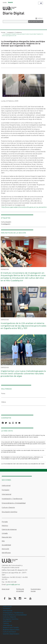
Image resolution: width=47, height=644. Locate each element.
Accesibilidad (6, 545)
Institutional (7, 621)
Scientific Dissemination (11, 634)
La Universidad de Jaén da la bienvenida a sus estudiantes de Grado (22, 464)
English (5, 2)
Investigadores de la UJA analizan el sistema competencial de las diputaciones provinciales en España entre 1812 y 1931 (23, 325)
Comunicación (6, 222)
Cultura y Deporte (8, 507)
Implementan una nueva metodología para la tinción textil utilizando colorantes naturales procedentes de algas (23, 373)
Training (6, 623)
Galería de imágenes (9, 529)
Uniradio (5, 533)
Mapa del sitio (7, 537)
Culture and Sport (9, 632)
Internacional (6, 494)
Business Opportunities (11, 629)
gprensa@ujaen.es (13, 584)
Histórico (5, 525)
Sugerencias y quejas (36, 590)
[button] (23, 86)
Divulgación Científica (9, 512)
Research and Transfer (11, 627)
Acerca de (5, 549)
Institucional (6, 485)
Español (10, 2)
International (7, 625)
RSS (3, 541)
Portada (3, 32)
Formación (5, 490)
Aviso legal (5, 589)
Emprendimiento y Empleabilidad (14, 503)
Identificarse (6, 553)
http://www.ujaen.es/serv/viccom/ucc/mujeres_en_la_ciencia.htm (24, 207)
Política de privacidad (20, 590)
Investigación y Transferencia (14, 32)
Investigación (5, 224)
